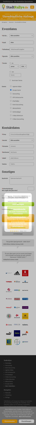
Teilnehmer (6, 49)
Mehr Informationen (25, 416)
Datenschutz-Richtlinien (20, 196)
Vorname (5, 146)
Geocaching (8, 365)
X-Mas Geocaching (10, 377)
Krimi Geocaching (10, 367)
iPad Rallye (8, 363)
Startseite (11, 22)
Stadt (17, 7)
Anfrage (7, 397)
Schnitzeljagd (9, 374)
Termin (4, 63)
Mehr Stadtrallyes (10, 386)
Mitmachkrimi (9, 381)
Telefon (4, 164)
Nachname (5, 152)
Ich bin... (5, 35)
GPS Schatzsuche (10, 372)
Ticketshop (8, 395)
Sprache (5, 56)
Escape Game (9, 383)
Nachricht (5, 178)
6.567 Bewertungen (18, 234)
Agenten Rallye (9, 370)
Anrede (4, 140)
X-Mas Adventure (10, 379)
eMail (4, 158)
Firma (4, 134)
